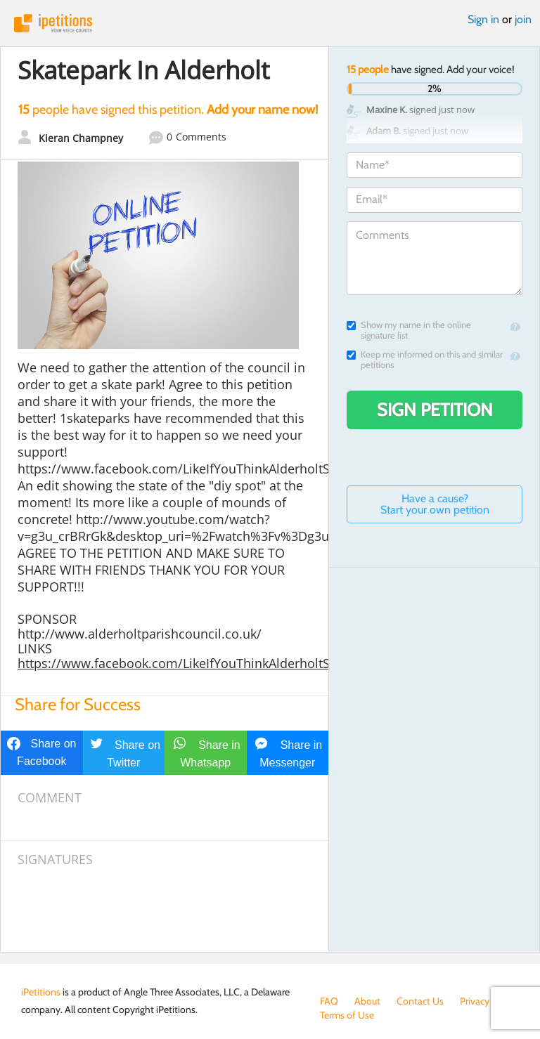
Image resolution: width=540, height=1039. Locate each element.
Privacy (474, 1001)
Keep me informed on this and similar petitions (425, 359)
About (367, 1001)
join (523, 19)
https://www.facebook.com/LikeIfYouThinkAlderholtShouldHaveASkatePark (238, 663)
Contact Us (420, 1001)
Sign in (483, 19)
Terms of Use (347, 1015)
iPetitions (270, 23)
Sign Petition (435, 409)
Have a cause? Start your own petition (434, 504)
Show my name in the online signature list (409, 330)
